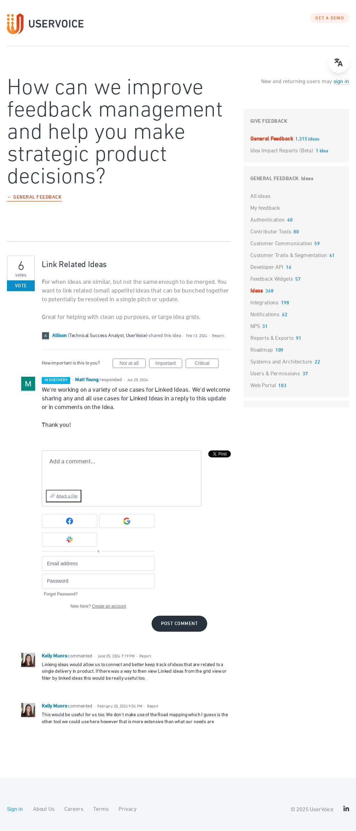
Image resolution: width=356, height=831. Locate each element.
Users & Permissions (275, 374)
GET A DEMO (329, 19)
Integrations (264, 303)
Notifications (265, 315)
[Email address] (98, 564)
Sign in (15, 810)
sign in (341, 82)
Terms (100, 810)
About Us (44, 810)
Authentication (267, 220)
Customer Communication (281, 244)
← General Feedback (34, 198)
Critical (207, 365)
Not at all (133, 365)
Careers (73, 810)
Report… (219, 336)
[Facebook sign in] (69, 522)
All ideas (260, 197)
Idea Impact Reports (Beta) (282, 151)
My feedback (265, 208)
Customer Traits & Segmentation (288, 256)
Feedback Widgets (271, 279)
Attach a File (67, 496)
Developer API (266, 268)
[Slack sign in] (69, 540)
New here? (98, 606)
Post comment (179, 624)
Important (168, 365)
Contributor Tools (270, 232)
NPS (255, 327)
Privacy (127, 810)
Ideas (307, 179)
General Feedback (272, 139)
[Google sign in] (127, 522)
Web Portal (263, 386)
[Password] (98, 581)
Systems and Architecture (281, 362)
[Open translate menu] (338, 62)
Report (145, 656)
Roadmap (261, 350)
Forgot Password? (61, 594)
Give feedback (269, 122)
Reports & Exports (271, 339)
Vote (21, 286)
